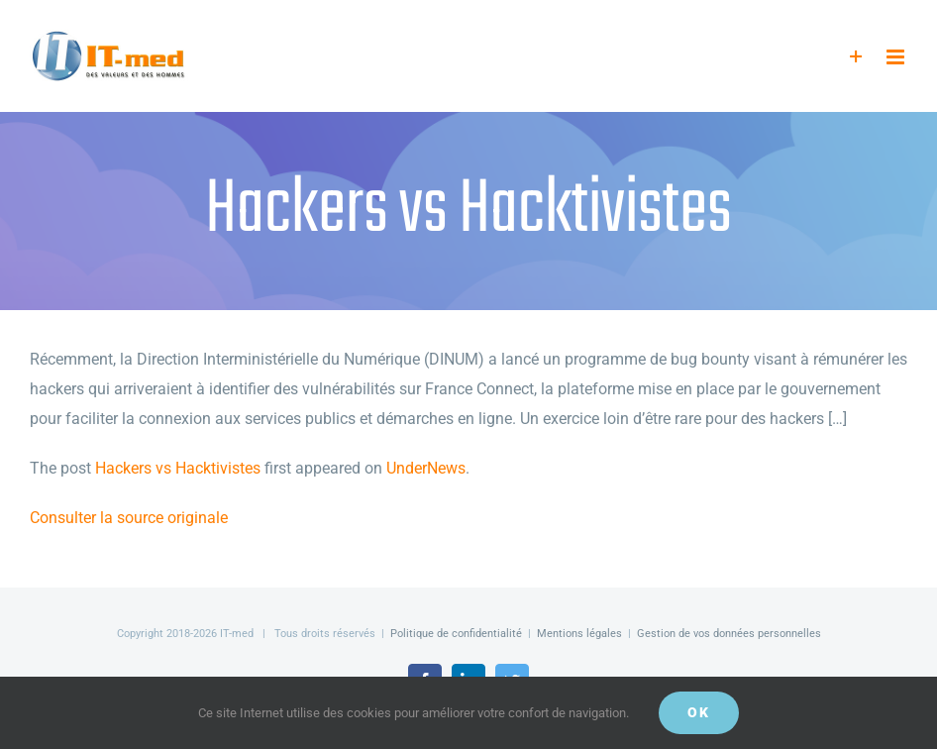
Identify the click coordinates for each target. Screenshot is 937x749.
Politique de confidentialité (456, 633)
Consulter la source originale (129, 517)
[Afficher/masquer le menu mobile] (896, 57)
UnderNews (426, 468)
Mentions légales (579, 633)
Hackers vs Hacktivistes (177, 468)
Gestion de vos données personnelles (729, 633)
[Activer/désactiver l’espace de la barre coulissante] (856, 57)
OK (698, 712)
